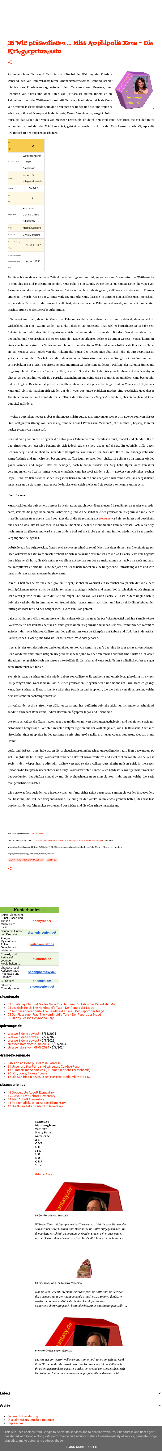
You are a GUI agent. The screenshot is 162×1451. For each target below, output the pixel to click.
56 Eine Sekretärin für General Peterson (58, 1283)
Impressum (15, 1423)
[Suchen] (16, 4)
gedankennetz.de (41, 944)
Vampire (41, 1129)
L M (37, 1154)
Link (42, 834)
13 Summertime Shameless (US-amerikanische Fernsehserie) (49, 1070)
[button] (10, 62)
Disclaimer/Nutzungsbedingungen (31, 1419)
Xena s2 (52, 859)
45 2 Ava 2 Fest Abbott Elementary (31, 1096)
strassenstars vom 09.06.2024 (28, 1047)
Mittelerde (42, 1136)
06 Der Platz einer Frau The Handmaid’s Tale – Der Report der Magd (54, 1014)
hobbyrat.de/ (42, 921)
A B (37, 1139)
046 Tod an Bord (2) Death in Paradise (34, 1063)
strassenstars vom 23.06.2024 (28, 1044)
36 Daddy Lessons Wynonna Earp (31, 1018)
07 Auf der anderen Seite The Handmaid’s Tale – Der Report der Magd (56, 1011)
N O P (38, 1158)
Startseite (42, 1121)
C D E (38, 1143)
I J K (38, 1150)
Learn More (75, 1447)
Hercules (104, 518)
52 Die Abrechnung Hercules (51, 1215)
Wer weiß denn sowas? (23, 1033)
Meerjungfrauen (46, 1125)
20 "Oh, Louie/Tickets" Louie (27, 1073)
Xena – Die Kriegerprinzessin (26, 859)
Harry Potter (44, 1132)
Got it (93, 1447)
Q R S (38, 1161)
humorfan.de (42, 959)
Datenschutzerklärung (23, 1416)
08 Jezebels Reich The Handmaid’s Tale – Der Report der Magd (51, 1007)
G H (37, 1147)
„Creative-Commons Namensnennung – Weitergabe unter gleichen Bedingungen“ (68, 840)
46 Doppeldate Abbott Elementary (31, 1092)
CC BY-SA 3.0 (34, 834)
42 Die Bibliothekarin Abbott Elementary (35, 1106)
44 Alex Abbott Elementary (26, 1099)
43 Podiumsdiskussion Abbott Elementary (37, 1102)
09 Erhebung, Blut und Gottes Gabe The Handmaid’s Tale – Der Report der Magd (63, 1004)
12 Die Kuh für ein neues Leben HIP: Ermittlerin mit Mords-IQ (49, 1076)
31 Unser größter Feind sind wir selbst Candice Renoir (45, 1066)
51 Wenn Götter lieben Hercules (53, 1350)
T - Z (38, 1165)
